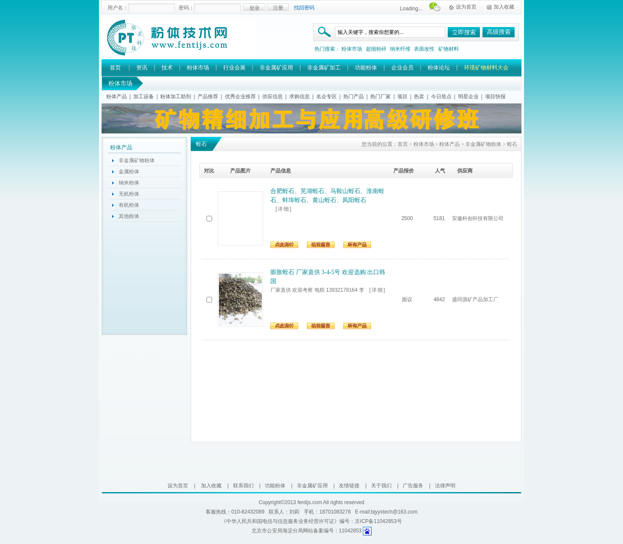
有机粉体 (129, 205)
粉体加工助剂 (175, 97)
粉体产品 (116, 97)
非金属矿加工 (324, 67)
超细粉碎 (376, 49)
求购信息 (299, 97)
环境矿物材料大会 (486, 67)
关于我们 (381, 486)
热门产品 (353, 97)
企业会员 (402, 67)
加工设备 (143, 97)
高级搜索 (499, 32)
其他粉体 (129, 216)
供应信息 (272, 97)
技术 (167, 67)
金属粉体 (129, 172)
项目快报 (495, 97)
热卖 (419, 97)
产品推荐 (208, 97)
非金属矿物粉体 (137, 160)
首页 (115, 67)
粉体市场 (351, 49)
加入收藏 (504, 7)
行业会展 (234, 67)
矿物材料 (448, 49)
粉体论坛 (439, 67)
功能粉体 (366, 67)
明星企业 (468, 97)
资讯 (141, 67)
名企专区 (326, 97)
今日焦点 (441, 97)
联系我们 (243, 486)
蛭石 (512, 144)
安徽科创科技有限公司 (477, 218)
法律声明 (445, 486)
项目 (402, 97)
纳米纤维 (400, 49)
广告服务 (413, 486)
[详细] (284, 209)
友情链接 (349, 486)
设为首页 (466, 7)
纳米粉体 (129, 183)
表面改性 (424, 49)
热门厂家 (380, 97)
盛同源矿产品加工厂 (475, 299)
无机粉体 (129, 194)
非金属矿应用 (276, 67)
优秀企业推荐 (240, 97)
